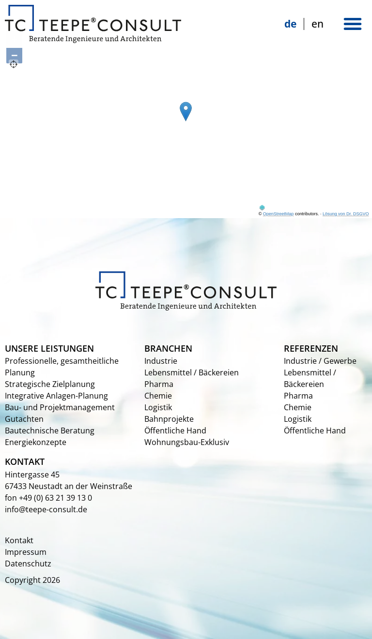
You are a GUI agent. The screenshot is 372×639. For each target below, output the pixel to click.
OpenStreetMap (278, 213)
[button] (352, 23)
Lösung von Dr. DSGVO (346, 213)
